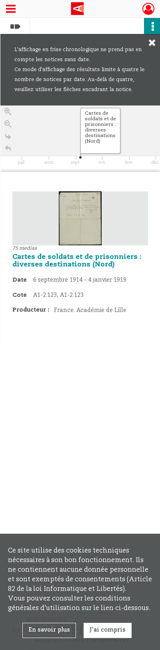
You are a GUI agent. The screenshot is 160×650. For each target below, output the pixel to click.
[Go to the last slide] (8, 139)
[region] (80, 225)
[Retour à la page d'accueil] (8, 151)
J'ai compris (108, 630)
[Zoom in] (8, 114)
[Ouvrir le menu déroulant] (11, 9)
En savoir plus (49, 630)
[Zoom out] (8, 127)
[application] (80, 138)
